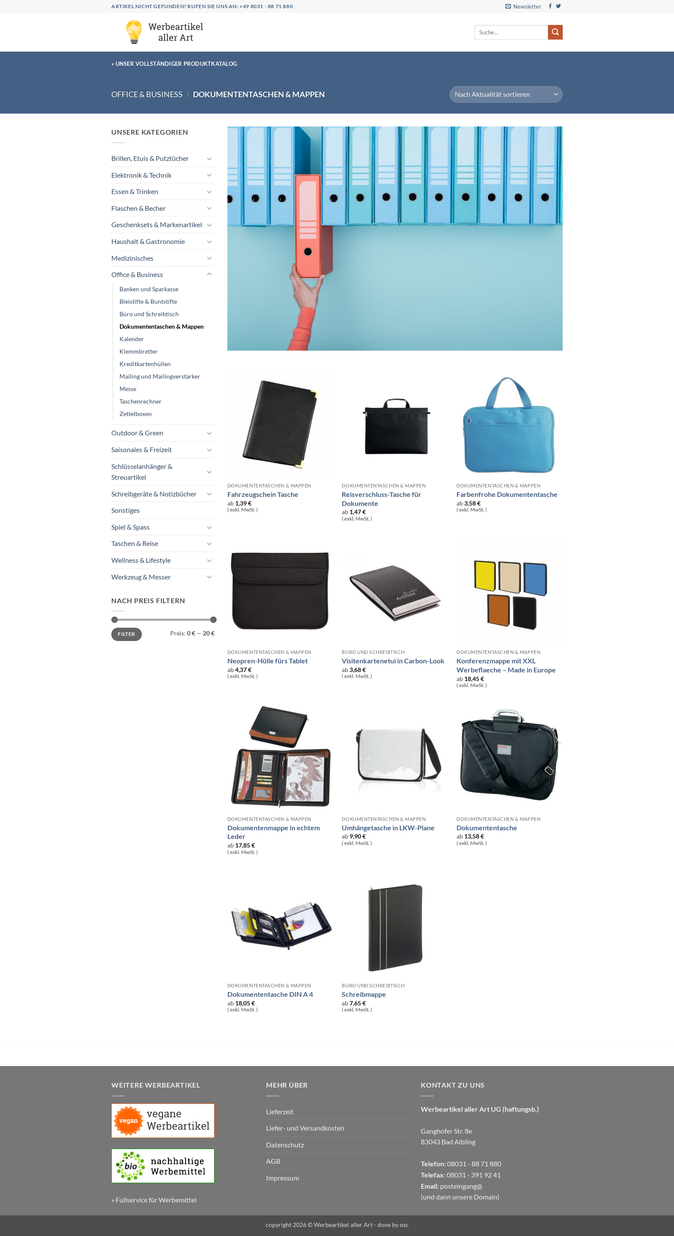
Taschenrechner (140, 401)
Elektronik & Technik (141, 175)
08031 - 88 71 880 (474, 1163)
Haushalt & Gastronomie (148, 241)
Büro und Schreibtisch (149, 313)
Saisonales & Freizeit (141, 449)
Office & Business (147, 94)
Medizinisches (132, 258)
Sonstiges (125, 510)
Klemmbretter (138, 351)
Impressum (282, 1178)
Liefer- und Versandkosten (305, 1128)
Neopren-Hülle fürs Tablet (267, 661)
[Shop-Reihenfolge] (506, 94)
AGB (273, 1161)
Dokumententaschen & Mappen (161, 326)
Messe (127, 388)
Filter (126, 634)
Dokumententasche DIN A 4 (270, 994)
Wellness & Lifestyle (141, 560)
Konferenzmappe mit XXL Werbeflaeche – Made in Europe (506, 665)
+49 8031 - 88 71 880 (266, 6)
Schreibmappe (364, 994)
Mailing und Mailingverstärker (159, 376)
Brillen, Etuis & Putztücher (150, 158)
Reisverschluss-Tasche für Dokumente (381, 498)
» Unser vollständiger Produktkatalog (174, 63)
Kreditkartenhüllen (145, 363)
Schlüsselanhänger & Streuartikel (141, 471)
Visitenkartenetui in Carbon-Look (393, 661)
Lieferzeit (280, 1111)
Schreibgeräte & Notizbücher (153, 494)
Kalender (131, 338)
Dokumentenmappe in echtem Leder (273, 832)
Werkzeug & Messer (141, 577)
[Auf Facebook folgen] (550, 6)
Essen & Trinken (134, 191)
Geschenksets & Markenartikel (156, 224)
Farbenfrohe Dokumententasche (507, 494)
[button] (523, 6)
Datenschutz (285, 1144)
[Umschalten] (209, 158)
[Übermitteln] (555, 32)
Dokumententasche (486, 827)
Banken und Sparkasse (148, 289)
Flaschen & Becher (138, 208)
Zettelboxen (135, 413)
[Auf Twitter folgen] (558, 6)
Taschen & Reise (134, 543)
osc (404, 1224)
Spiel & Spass (130, 527)
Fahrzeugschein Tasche (262, 494)
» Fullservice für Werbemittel (153, 1200)
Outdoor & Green (137, 432)
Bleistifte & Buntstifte (148, 301)
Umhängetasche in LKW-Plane (388, 827)
